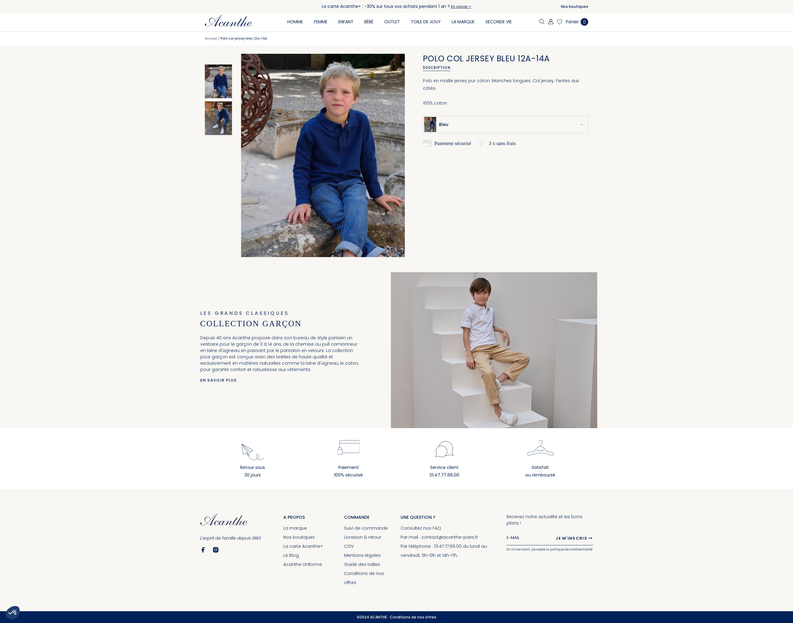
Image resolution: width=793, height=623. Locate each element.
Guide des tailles (362, 564)
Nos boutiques (574, 6)
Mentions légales (362, 555)
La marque (295, 528)
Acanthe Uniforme (302, 564)
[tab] (439, 68)
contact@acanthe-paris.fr (449, 537)
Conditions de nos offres (413, 617)
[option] (218, 81)
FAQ (437, 528)
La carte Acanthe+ (303, 546)
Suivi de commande (366, 528)
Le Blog (291, 555)
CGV (349, 546)
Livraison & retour (362, 537)
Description (436, 67)
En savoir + (461, 6)
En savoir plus (218, 380)
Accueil (211, 38)
